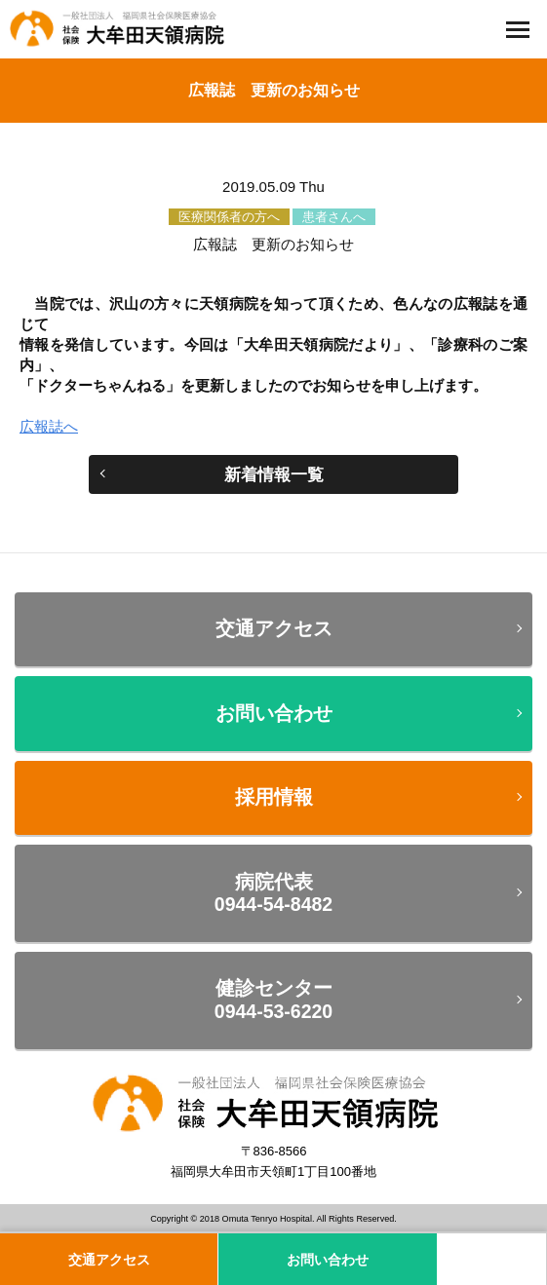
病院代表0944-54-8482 (273, 893)
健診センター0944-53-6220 (273, 999)
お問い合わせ (273, 713)
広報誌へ (49, 426)
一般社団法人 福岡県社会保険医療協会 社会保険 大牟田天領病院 (122, 29)
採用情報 (274, 797)
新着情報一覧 (274, 474)
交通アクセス (273, 628)
